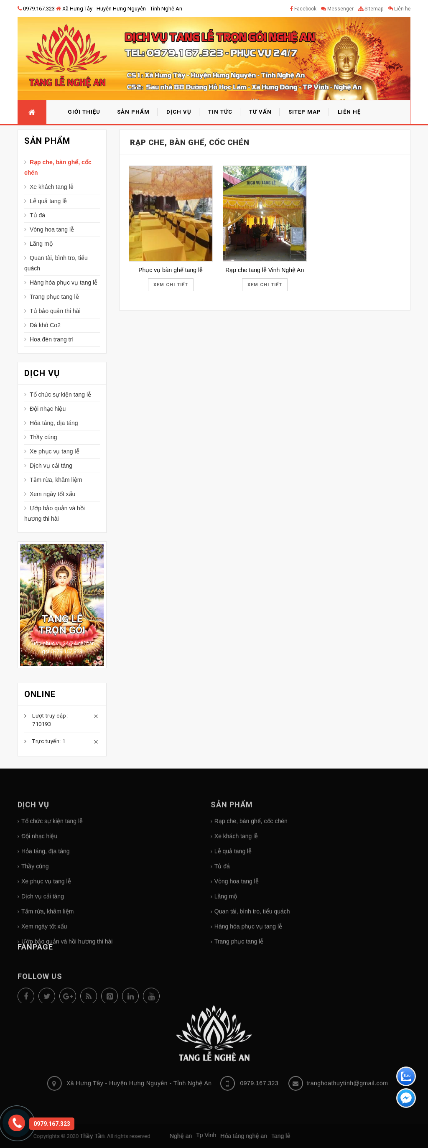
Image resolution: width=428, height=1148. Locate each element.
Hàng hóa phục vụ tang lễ (63, 282)
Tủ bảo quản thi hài (55, 311)
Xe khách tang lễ (52, 186)
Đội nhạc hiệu (48, 408)
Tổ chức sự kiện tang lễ (60, 394)
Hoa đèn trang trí (52, 339)
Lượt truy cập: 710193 (50, 720)
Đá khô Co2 (45, 325)
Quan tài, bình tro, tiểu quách (56, 263)
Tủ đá (37, 215)
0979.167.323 (36, 8)
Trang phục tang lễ (54, 296)
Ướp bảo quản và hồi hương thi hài (54, 513)
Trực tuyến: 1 (49, 741)
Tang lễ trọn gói (61, 624)
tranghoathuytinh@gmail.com (347, 1025)
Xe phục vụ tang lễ (54, 451)
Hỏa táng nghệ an (123, 1136)
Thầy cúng (43, 437)
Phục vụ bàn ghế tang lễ (170, 270)
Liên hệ (399, 9)
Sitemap (370, 9)
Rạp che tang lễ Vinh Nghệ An (264, 270)
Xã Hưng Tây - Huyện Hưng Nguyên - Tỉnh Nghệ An (119, 8)
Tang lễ (160, 1136)
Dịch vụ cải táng (51, 465)
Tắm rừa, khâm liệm (56, 479)
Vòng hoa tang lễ (52, 229)
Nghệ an (61, 1136)
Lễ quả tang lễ (48, 201)
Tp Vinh (86, 1135)
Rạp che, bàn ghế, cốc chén (58, 167)
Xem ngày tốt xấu (52, 494)
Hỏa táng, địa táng (54, 423)
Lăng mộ (41, 243)
